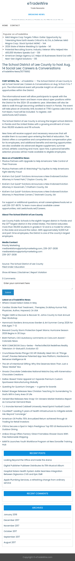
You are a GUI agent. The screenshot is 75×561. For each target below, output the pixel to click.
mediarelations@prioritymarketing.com (22, 251)
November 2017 (11, 525)
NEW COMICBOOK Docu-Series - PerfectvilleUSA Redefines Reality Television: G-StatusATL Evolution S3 (35, 347)
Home (5, 25)
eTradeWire (37, 3)
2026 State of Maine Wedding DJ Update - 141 (28, 46)
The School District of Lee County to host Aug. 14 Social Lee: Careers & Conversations (36, 66)
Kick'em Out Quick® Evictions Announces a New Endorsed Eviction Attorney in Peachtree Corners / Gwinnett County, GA (35, 193)
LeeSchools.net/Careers (33, 208)
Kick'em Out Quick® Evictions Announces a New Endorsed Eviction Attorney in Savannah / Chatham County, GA (35, 186)
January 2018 (10, 514)
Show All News (9, 272)
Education (19, 266)
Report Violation (39, 272)
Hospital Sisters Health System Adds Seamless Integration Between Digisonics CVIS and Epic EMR (33, 473)
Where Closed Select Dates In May (19, 302)
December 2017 (11, 520)
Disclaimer (23, 272)
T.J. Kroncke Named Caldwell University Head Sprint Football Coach (36, 406)
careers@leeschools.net (57, 202)
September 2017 (12, 536)
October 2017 (10, 531)
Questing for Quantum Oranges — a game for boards (29, 386)
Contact (15, 25)
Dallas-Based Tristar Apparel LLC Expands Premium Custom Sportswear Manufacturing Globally (32, 381)
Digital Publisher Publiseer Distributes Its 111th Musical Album (34, 465)
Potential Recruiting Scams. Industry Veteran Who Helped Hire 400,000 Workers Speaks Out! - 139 (36, 51)
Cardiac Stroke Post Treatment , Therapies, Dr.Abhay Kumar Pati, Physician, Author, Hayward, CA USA (34, 309)
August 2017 (10, 542)
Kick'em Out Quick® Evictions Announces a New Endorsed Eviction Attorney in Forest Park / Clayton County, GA (35, 178)
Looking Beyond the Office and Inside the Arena (28, 460)
